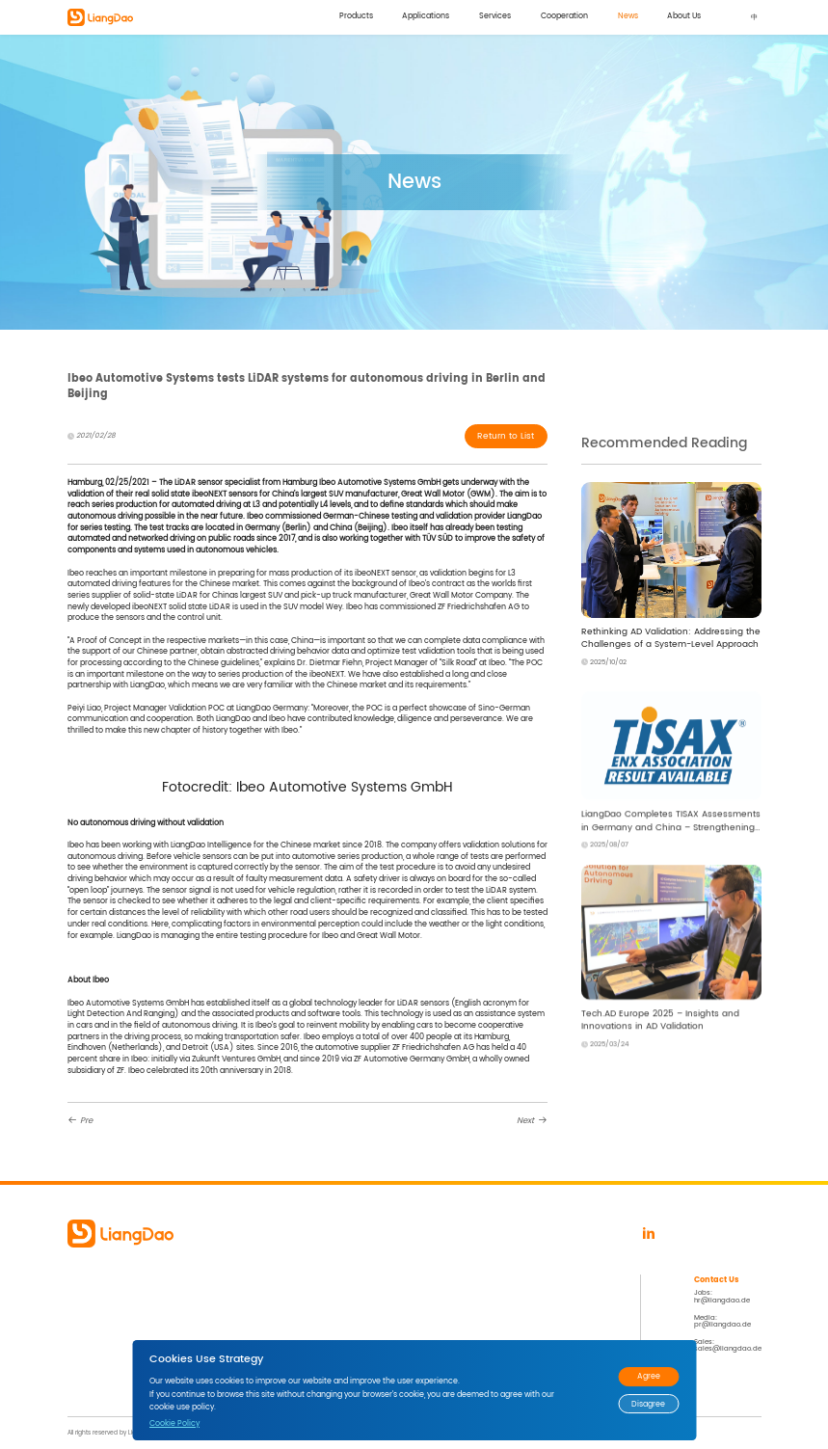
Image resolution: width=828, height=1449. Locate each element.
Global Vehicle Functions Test (279, 1318)
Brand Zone (398, 1318)
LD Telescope (89, 1330)
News (625, 17)
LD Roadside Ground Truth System (123, 1342)
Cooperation (560, 17)
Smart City (248, 1306)
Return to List (503, 437)
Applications (418, 17)
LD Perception (89, 1294)
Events (390, 1306)
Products (347, 17)
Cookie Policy (174, 1423)
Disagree (648, 1404)
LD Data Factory (93, 1318)
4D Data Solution (258, 1294)
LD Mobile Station (95, 1354)
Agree (648, 1376)
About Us (684, 17)
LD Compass (88, 1306)
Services (489, 17)
